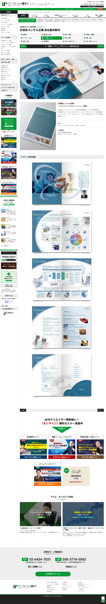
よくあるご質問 (50, 589)
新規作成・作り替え (5, 75)
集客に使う (3, 77)
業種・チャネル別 (5, 69)
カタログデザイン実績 (6, 44)
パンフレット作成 (5, 20)
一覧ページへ (14, 34)
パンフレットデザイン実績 (7, 42)
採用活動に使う (4, 67)
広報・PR (51, 19)
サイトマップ (81, 591)
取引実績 (71, 9)
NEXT (99, 46)
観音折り (100, 19)
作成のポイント (5, 15)
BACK (23, 46)
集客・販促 (58, 19)
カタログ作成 (4, 22)
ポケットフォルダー (86, 19)
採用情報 (65, 589)
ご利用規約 (80, 589)
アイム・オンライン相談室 (52, 584)
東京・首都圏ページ (35, 566)
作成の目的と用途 (5, 62)
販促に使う (3, 79)
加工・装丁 (94, 19)
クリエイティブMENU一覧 (7, 87)
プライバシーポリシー (83, 587)
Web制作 (3, 28)
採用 (46, 19)
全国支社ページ (71, 566)
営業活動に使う (4, 65)
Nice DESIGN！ (41, 21)
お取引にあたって (51, 587)
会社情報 (66, 9)
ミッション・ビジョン (78, 9)
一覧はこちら (6, 245)
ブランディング (4, 73)
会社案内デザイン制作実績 (44, 12)
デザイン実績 (34, 12)
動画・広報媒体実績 (5, 54)
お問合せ (101, 9)
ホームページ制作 (5, 50)
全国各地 (63, 21)
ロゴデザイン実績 (5, 52)
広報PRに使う (4, 71)
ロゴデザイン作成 (5, 32)
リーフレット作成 (5, 26)
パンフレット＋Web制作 (7, 24)
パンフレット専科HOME (24, 12)
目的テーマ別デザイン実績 (7, 59)
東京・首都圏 (49, 21)
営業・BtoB (40, 19)
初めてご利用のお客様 (52, 582)
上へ (103, 598)
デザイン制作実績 (5, 37)
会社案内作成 (4, 18)
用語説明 (49, 591)
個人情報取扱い (81, 585)
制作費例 (49, 585)
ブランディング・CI (66, 19)
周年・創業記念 (76, 19)
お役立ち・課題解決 (8, 202)
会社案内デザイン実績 (6, 40)
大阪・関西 (56, 21)
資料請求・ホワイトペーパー (84, 584)
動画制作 (3, 30)
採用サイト (92, 9)
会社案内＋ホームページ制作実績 (8, 47)
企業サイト (87, 9)
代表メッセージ (66, 587)
